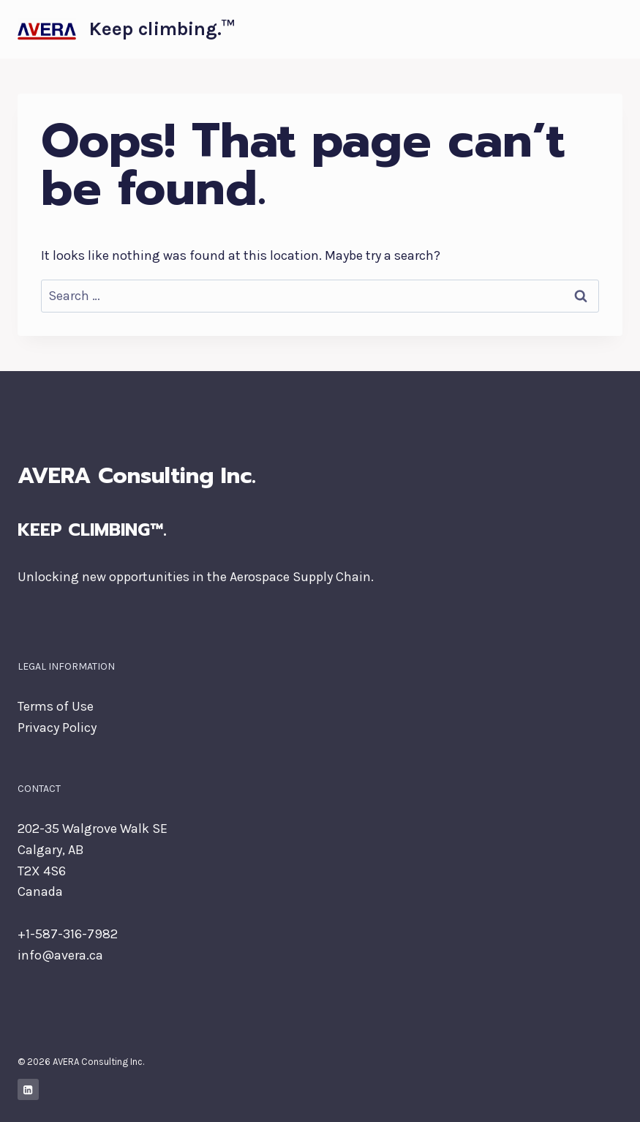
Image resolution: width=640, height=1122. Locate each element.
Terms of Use (56, 706)
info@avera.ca (60, 955)
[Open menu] (608, 29)
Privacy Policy (57, 727)
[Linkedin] (28, 1089)
